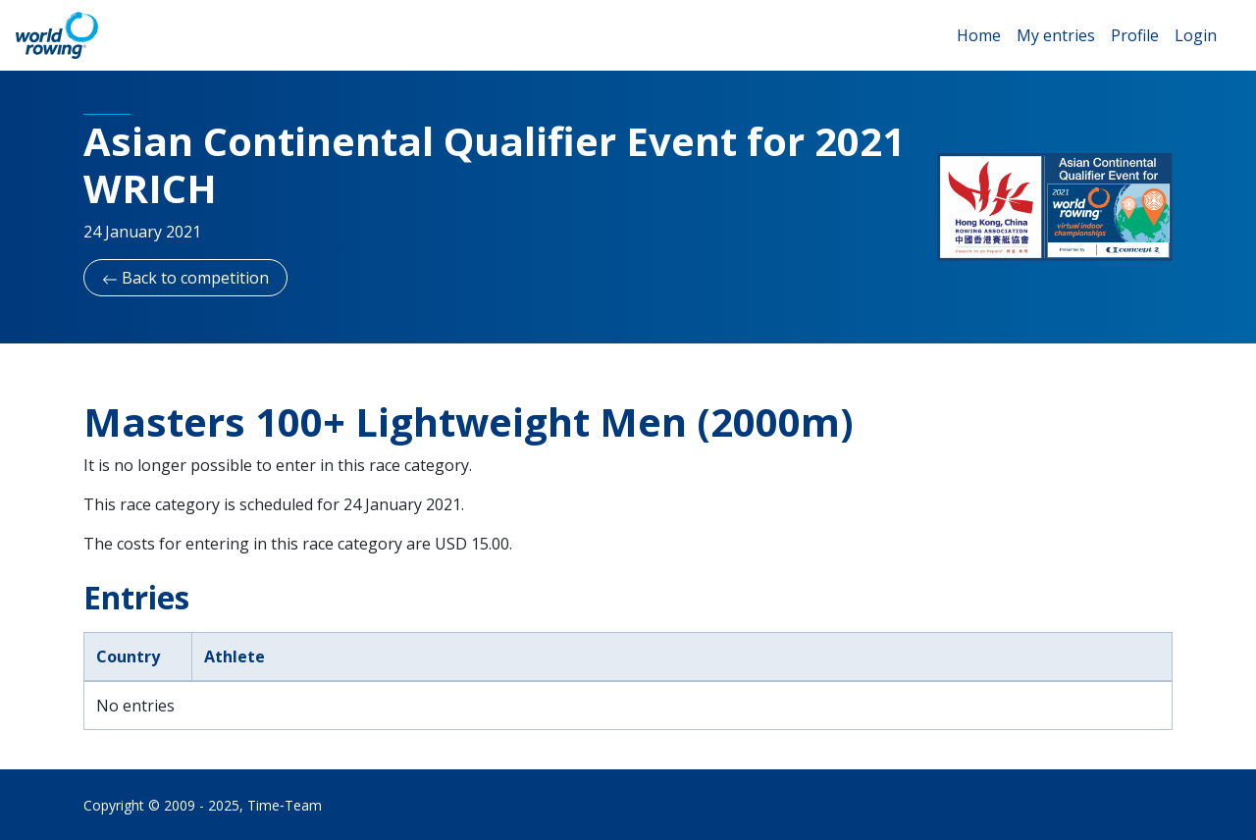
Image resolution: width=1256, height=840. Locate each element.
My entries (1056, 35)
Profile (1135, 35)
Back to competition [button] (185, 278)
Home (979, 35)
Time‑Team (284, 805)
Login (1196, 35)
